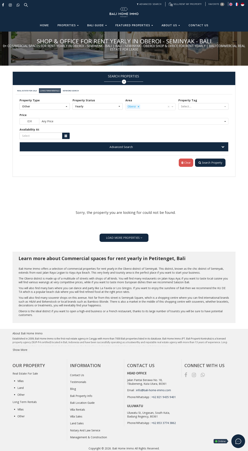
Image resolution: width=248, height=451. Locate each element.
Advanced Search (121, 145)
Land (20, 386)
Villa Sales (76, 415)
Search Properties (123, 79)
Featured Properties (134, 25)
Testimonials (78, 380)
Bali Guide (97, 25)
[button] (45, 105)
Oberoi (127, 267)
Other (21, 393)
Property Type (30, 99)
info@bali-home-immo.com (153, 389)
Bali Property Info (81, 394)
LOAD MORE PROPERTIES (124, 236)
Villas (20, 379)
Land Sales (77, 422)
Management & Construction (88, 436)
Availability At (29, 128)
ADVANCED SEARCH (149, 4)
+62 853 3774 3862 (163, 421)
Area (128, 99)
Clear (184, 161)
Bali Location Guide (82, 401)
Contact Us (198, 25)
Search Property (209, 161)
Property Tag (187, 99)
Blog (73, 387)
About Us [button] (171, 25)
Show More (20, 348)
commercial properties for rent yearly (90, 267)
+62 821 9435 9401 (163, 395)
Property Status (84, 99)
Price (23, 113)
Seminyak (151, 267)
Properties (68, 25)
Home (44, 25)
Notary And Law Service (85, 429)
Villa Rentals (77, 408)
